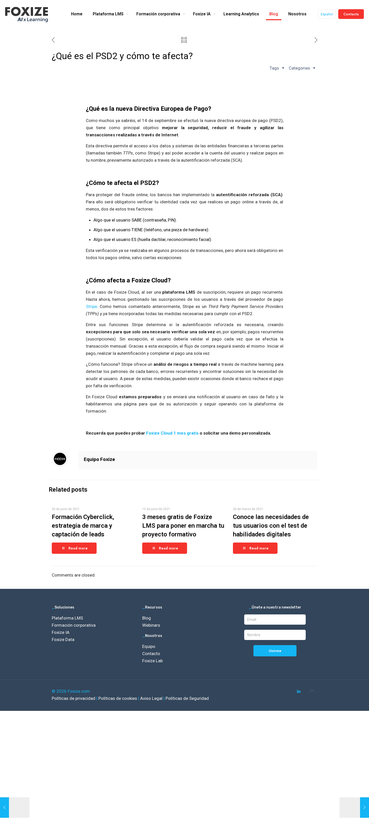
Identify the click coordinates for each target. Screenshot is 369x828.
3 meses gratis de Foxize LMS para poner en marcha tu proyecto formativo (183, 525)
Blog (146, 618)
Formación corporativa (74, 625)
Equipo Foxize (99, 459)
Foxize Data (63, 639)
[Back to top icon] (311, 690)
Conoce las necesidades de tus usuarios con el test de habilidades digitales (271, 525)
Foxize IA (60, 632)
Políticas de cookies (118, 698)
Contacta (351, 14)
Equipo (148, 646)
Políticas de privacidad (74, 698)
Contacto (151, 653)
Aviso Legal (151, 698)
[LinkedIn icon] (298, 691)
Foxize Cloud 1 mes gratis (172, 433)
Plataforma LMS (67, 618)
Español (327, 14)
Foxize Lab (152, 660)
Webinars (151, 625)
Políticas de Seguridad (187, 698)
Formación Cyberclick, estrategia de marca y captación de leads (83, 525)
